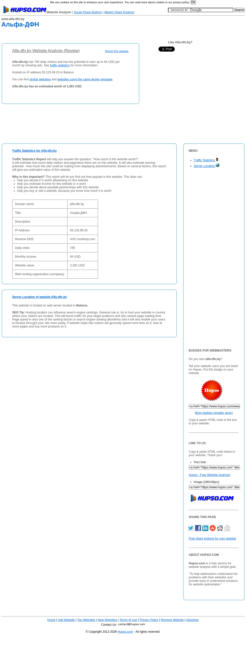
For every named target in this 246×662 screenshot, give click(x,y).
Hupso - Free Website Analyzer (209, 475)
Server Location (206, 166)
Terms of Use (128, 620)
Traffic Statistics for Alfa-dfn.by (34, 150)
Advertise (192, 620)
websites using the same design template (84, 79)
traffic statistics (59, 65)
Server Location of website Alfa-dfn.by (39, 297)
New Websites (107, 620)
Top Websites (86, 620)
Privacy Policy (149, 620)
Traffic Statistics (206, 160)
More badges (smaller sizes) (214, 413)
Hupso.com (125, 631)
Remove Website (172, 620)
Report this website (117, 51)
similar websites (40, 79)
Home (51, 620)
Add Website (66, 620)
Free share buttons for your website (212, 538)
